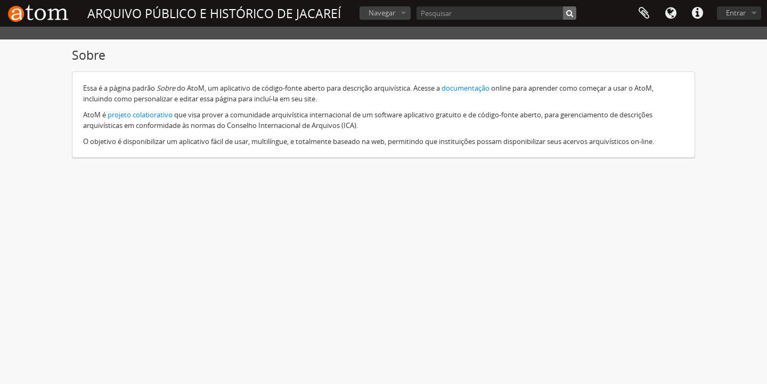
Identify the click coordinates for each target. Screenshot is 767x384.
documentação (465, 88)
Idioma (670, 13)
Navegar (382, 13)
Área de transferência (644, 13)
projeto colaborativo (140, 114)
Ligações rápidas (697, 13)
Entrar (736, 13)
